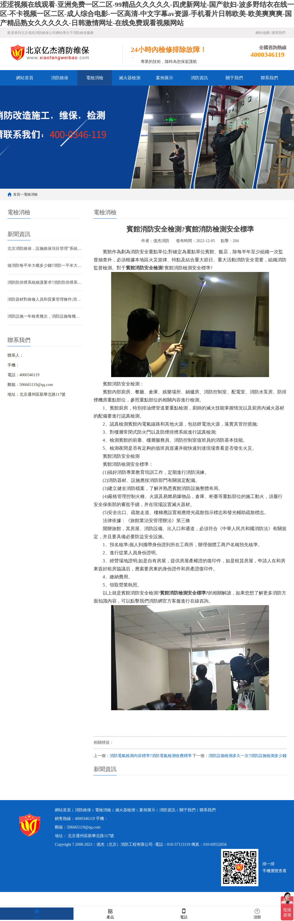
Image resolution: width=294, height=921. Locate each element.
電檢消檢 (94, 78)
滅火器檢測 (129, 78)
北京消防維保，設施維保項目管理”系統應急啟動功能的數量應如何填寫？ (44, 248)
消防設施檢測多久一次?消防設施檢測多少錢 (247, 756)
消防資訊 (199, 78)
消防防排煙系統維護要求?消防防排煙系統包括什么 (44, 282)
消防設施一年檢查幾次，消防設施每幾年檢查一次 (44, 316)
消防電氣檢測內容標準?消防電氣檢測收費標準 (151, 756)
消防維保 (59, 78)
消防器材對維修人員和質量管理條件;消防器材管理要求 (44, 299)
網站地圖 (262, 33)
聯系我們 (278, 33)
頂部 (257, 913)
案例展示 (164, 78)
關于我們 (234, 78)
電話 (183, 913)
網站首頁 (24, 78)
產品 (110, 913)
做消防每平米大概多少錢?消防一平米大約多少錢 (44, 265)
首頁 (16, 194)
